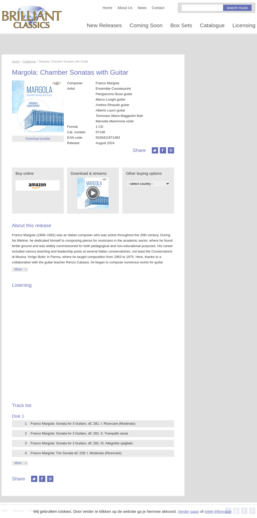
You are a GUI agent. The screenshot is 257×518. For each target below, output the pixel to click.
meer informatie (217, 511)
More (18, 269)
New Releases (104, 25)
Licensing (243, 25)
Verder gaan (188, 511)
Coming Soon (146, 25)
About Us (124, 8)
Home (107, 8)
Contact (158, 8)
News (142, 8)
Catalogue (212, 25)
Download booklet (37, 139)
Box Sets (181, 25)
